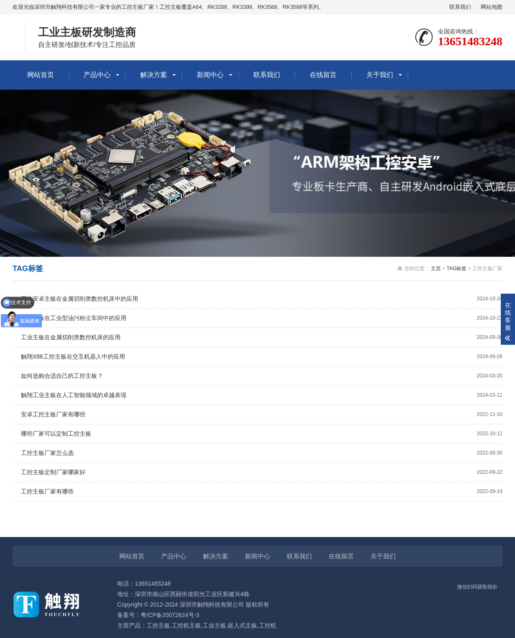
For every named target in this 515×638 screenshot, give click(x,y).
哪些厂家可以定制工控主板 (261, 433)
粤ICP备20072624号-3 (170, 615)
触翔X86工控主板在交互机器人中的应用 (261, 356)
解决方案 (153, 74)
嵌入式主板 (242, 625)
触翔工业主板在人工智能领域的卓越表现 (261, 395)
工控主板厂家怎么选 (261, 453)
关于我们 (379, 74)
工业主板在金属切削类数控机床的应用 (261, 337)
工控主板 (158, 625)
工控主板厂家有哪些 (261, 491)
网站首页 (40, 74)
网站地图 (491, 7)
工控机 (267, 625)
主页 (436, 268)
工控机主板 (186, 625)
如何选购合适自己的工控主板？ (261, 376)
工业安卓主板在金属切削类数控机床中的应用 (261, 298)
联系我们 (460, 7)
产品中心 (97, 74)
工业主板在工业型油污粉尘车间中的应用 (261, 318)
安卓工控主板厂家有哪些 (261, 414)
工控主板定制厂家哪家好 (261, 472)
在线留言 (323, 74)
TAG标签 (457, 268)
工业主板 (214, 625)
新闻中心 (210, 74)
